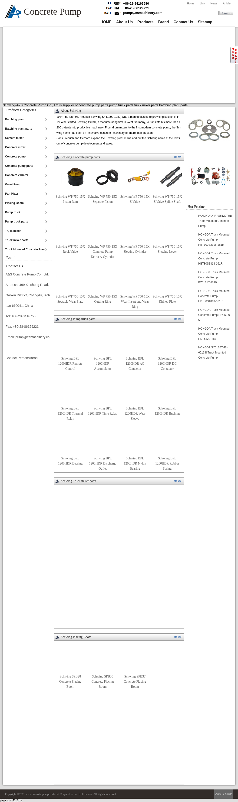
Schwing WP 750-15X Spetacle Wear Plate (70, 299)
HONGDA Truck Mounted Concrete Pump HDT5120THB (214, 333)
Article (227, 3)
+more (178, 157)
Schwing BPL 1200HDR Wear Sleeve (135, 413)
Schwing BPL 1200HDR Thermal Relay (70, 413)
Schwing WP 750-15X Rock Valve (70, 249)
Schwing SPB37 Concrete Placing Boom (135, 681)
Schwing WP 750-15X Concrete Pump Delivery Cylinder (102, 252)
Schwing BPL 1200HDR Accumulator (102, 363)
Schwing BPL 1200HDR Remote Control (70, 363)
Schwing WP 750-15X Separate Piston (102, 199)
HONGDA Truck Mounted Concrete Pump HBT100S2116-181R (214, 239)
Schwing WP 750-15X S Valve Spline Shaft (167, 199)
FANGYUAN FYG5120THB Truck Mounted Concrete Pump (215, 221)
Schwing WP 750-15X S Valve (135, 199)
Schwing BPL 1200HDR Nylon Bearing (135, 463)
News (213, 3)
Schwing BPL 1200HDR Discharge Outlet (102, 463)
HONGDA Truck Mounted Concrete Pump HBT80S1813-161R (214, 258)
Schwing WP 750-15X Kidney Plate (167, 299)
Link (202, 3)
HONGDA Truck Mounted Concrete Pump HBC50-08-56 (215, 315)
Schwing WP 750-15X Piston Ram (70, 199)
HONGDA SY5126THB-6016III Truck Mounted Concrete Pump (213, 352)
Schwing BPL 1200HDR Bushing (167, 411)
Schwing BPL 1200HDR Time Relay (102, 411)
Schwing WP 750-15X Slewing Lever (167, 249)
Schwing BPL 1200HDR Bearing (70, 461)
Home (191, 3)
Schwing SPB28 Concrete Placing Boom (70, 681)
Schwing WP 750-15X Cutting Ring (102, 299)
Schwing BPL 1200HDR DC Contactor (167, 363)
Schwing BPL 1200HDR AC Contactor (135, 363)
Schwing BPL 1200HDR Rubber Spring (167, 463)
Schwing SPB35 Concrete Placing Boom (102, 681)
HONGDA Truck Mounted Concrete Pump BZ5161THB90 (214, 277)
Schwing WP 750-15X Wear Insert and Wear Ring (135, 301)
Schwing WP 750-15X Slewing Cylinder (135, 249)
